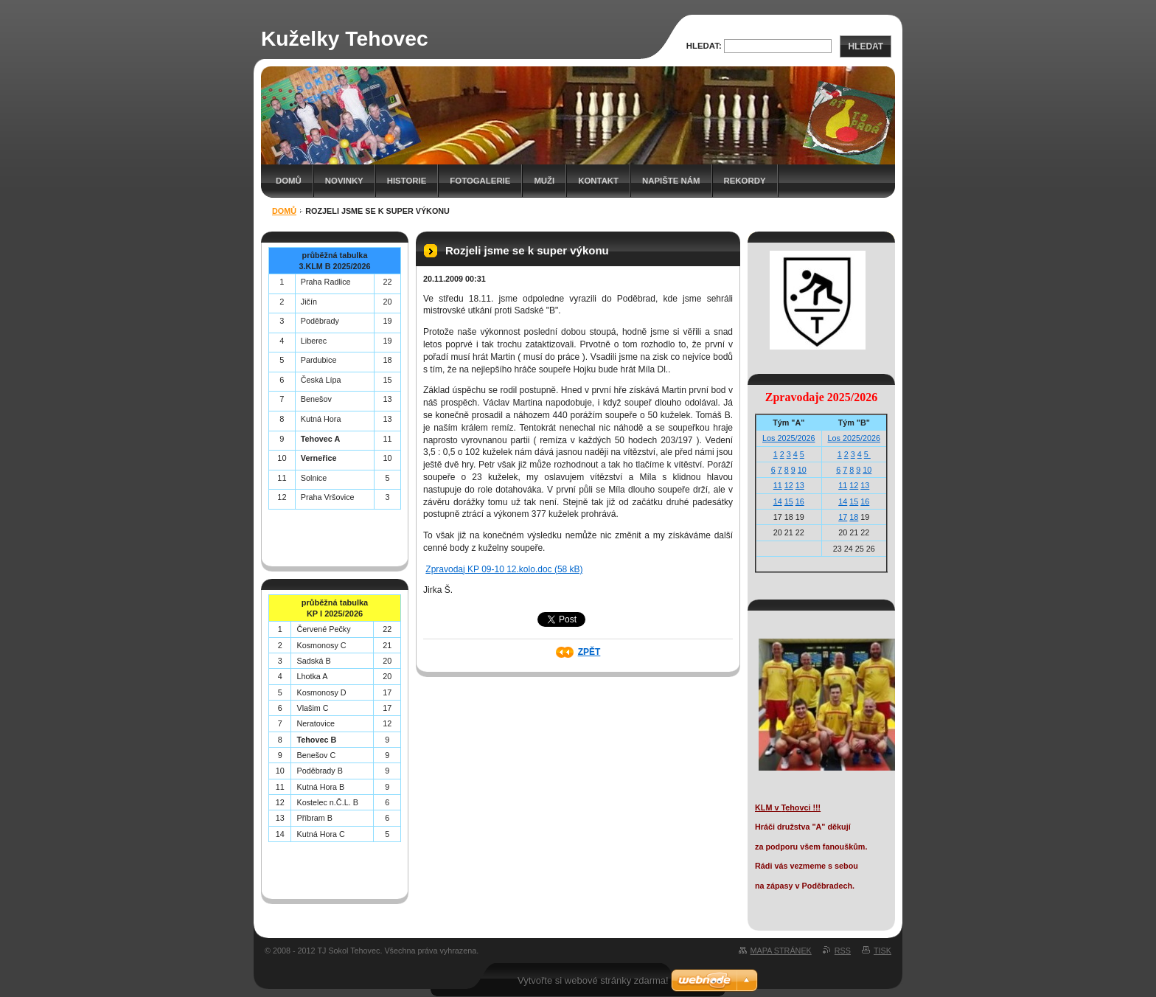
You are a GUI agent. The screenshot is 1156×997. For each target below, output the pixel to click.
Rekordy (745, 180)
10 (802, 469)
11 (777, 485)
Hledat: (704, 45)
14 (777, 501)
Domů (289, 180)
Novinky (344, 180)
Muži (544, 180)
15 (788, 501)
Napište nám (671, 180)
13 (799, 485)
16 (799, 501)
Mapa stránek (781, 950)
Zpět (589, 652)
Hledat (865, 46)
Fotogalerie (480, 180)
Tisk (882, 950)
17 (842, 517)
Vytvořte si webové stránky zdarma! (593, 980)
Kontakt (598, 180)
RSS (843, 950)
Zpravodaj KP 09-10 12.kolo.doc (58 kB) (503, 569)
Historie (407, 180)
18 (853, 517)
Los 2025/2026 (788, 438)
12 (788, 485)
